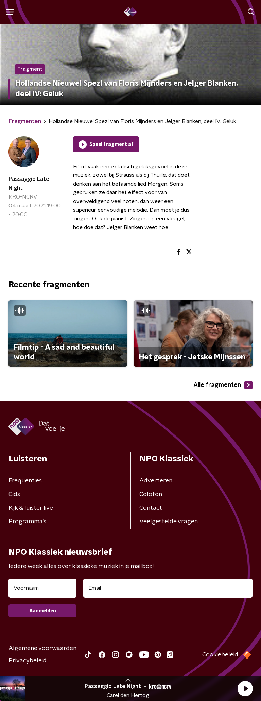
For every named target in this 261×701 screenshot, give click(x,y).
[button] (245, 688)
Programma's (27, 521)
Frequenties (25, 481)
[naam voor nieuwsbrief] (42, 588)
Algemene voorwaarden (42, 648)
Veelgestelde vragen (168, 521)
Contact (150, 508)
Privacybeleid (27, 660)
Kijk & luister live (30, 508)
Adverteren (155, 481)
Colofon (150, 494)
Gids (14, 494)
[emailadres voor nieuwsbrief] (168, 588)
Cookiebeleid (220, 655)
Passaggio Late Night (28, 183)
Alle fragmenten (223, 385)
